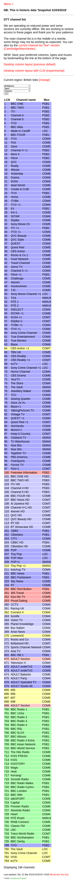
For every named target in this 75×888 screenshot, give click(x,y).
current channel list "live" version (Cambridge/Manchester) (32, 47)
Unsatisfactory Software (17, 878)
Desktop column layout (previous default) (29, 64)
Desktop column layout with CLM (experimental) (34, 70)
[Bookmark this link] (59, 874)
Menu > (9, 4)
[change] (44, 80)
